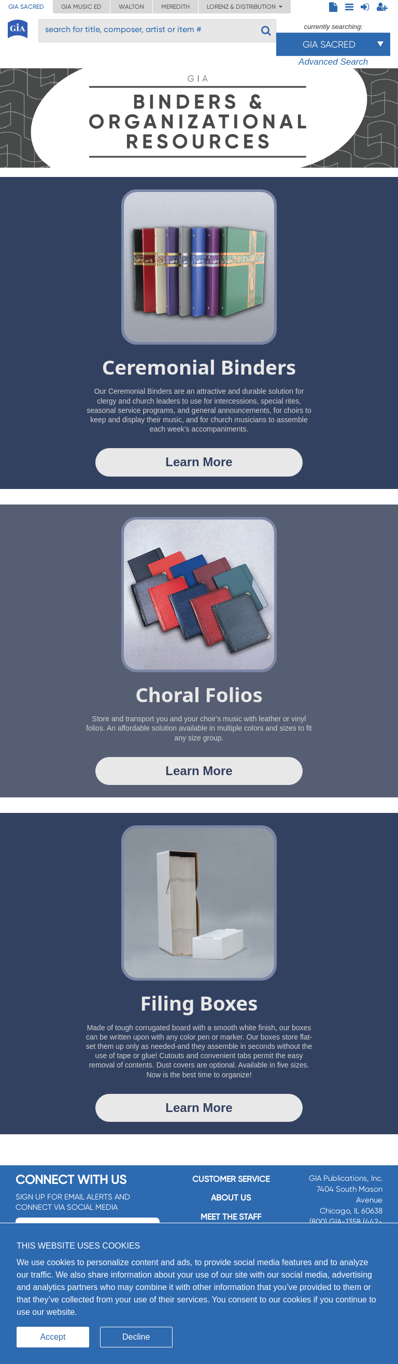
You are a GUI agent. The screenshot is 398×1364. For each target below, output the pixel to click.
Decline (136, 1336)
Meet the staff (231, 1217)
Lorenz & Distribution (244, 6)
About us (231, 1198)
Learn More (198, 462)
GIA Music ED (81, 6)
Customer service (230, 1179)
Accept (53, 1336)
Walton (131, 6)
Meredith (175, 6)
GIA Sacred (26, 6)
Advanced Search (333, 62)
